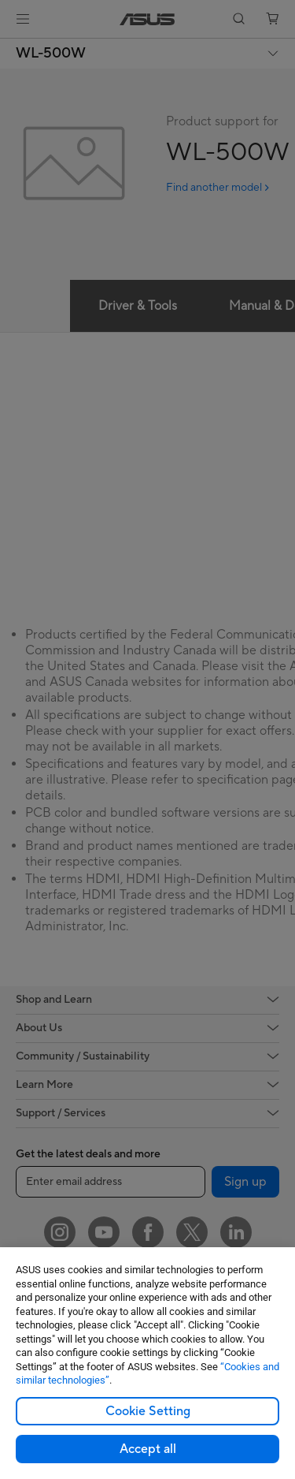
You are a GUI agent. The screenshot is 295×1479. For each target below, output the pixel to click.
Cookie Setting (147, 1411)
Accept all (148, 1449)
